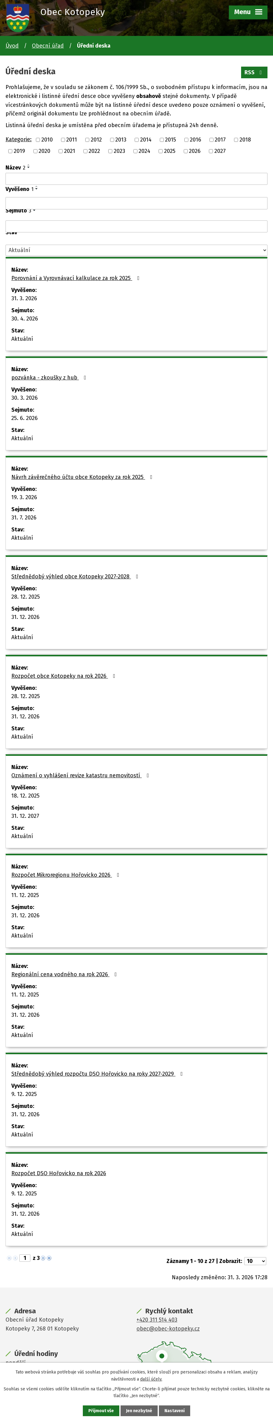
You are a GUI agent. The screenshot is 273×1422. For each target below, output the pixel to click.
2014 (146, 139)
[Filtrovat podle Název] (136, 179)
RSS (254, 72)
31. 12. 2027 (25, 816)
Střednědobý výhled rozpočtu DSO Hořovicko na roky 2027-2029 (98, 1073)
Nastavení (174, 1410)
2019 (19, 151)
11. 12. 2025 (25, 895)
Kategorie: (19, 139)
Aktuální (22, 339)
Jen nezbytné (139, 1410)
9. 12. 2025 (24, 1094)
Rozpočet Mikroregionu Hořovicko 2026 (66, 875)
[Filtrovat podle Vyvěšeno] (136, 203)
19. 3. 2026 (24, 497)
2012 (96, 139)
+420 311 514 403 (156, 1319)
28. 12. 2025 (25, 596)
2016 (195, 139)
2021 (69, 151)
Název (15, 167)
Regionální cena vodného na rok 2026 (65, 974)
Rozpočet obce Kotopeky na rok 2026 (64, 676)
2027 (220, 151)
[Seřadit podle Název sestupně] (28, 167)
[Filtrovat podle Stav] (136, 250)
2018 (245, 139)
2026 (195, 151)
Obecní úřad (48, 45)
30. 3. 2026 (24, 397)
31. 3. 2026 (24, 298)
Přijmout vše (101, 1410)
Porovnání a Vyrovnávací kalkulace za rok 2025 (76, 278)
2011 (71, 139)
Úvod (12, 45)
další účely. (151, 1378)
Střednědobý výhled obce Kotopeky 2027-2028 (76, 576)
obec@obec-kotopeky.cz (168, 1328)
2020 (44, 151)
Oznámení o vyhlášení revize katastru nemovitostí (81, 775)
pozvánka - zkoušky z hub (50, 377)
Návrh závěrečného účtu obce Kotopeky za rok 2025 (83, 477)
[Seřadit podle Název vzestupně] (28, 165)
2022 (94, 151)
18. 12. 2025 (25, 795)
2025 (169, 151)
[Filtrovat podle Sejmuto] (136, 226)
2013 (120, 139)
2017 (220, 139)
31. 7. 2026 (24, 517)
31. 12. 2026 (25, 617)
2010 (47, 139)
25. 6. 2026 (24, 418)
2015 (170, 139)
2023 (119, 151)
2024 (144, 151)
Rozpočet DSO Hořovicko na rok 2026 (58, 1173)
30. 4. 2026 (24, 318)
